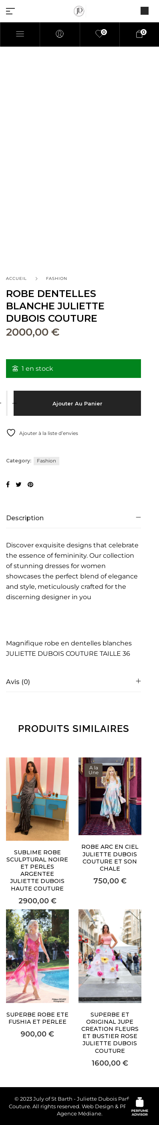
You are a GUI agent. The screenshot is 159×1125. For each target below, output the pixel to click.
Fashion (56, 278)
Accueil (16, 278)
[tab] (73, 518)
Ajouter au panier (77, 403)
